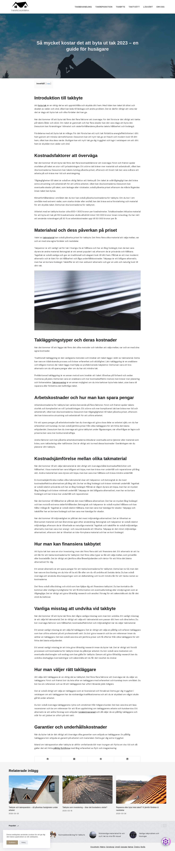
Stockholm (94, 847)
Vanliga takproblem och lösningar (149, 835)
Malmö (102, 847)
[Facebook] (47, 759)
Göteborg (110, 847)
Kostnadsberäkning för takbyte (71, 835)
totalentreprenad (87, 712)
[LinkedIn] (127, 759)
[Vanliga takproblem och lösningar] (133, 834)
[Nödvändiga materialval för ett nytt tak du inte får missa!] (92, 834)
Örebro (137, 847)
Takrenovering (59, 382)
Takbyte (120, 6)
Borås (143, 847)
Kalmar (130, 847)
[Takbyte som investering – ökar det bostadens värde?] (87, 789)
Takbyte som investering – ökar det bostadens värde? (84, 807)
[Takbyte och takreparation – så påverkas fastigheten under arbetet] (34, 789)
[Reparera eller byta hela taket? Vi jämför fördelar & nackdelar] (141, 789)
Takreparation (103, 6)
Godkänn (12, 842)
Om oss (160, 6)
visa (48, 84)
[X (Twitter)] (74, 759)
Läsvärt (148, 6)
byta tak (42, 105)
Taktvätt (134, 6)
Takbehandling (83, 6)
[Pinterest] (101, 759)
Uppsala (124, 847)
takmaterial (48, 237)
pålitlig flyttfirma (61, 748)
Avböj (23, 842)
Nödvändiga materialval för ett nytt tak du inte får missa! (112, 835)
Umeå (117, 847)
